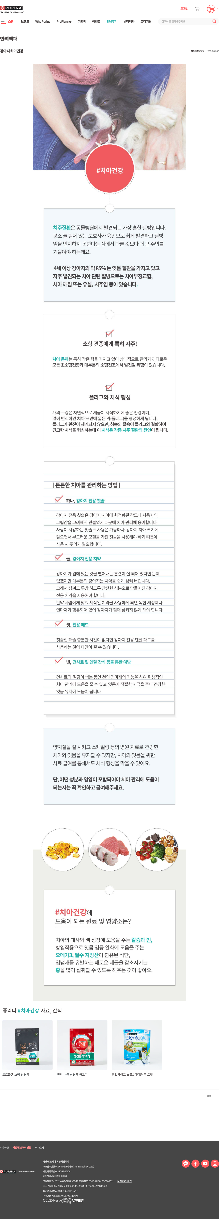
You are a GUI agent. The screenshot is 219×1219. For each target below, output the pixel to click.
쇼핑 (11, 21)
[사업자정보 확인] (124, 1181)
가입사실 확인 (72, 1195)
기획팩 (82, 21)
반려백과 (128, 21)
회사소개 (39, 1147)
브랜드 (25, 21)
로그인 (184, 8)
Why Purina (42, 21)
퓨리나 (23, 9)
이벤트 (96, 21)
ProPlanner (64, 21)
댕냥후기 (111, 21)
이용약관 (4, 1147)
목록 (209, 1096)
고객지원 (146, 21)
